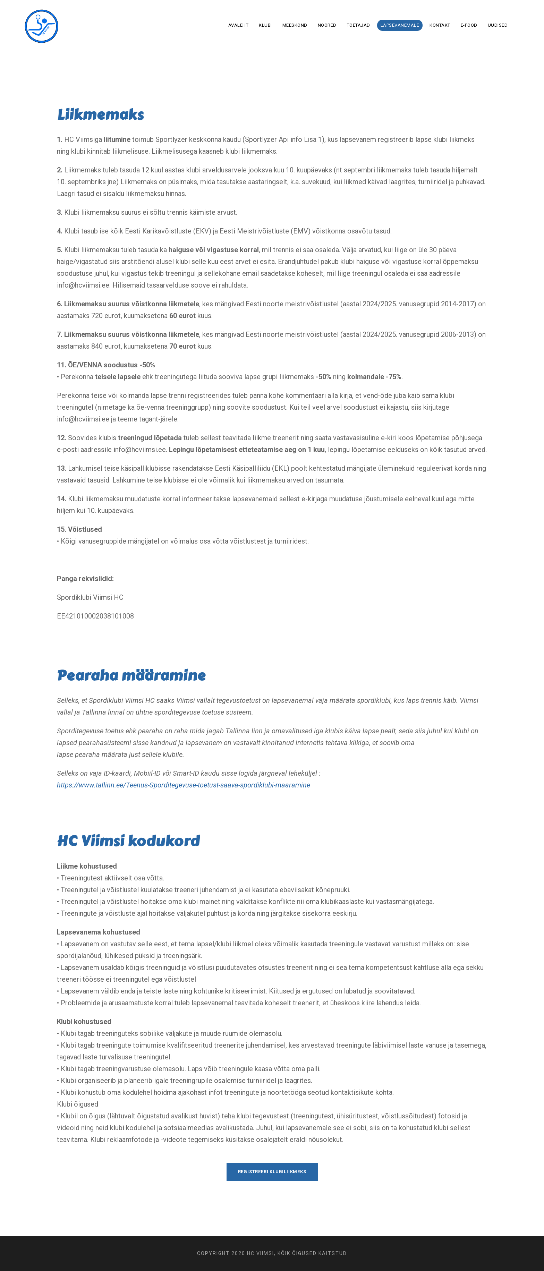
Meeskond (294, 25)
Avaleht (238, 25)
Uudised (498, 25)
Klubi (265, 25)
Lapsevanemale (400, 25)
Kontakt (440, 25)
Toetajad (358, 25)
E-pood (469, 25)
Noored (327, 25)
